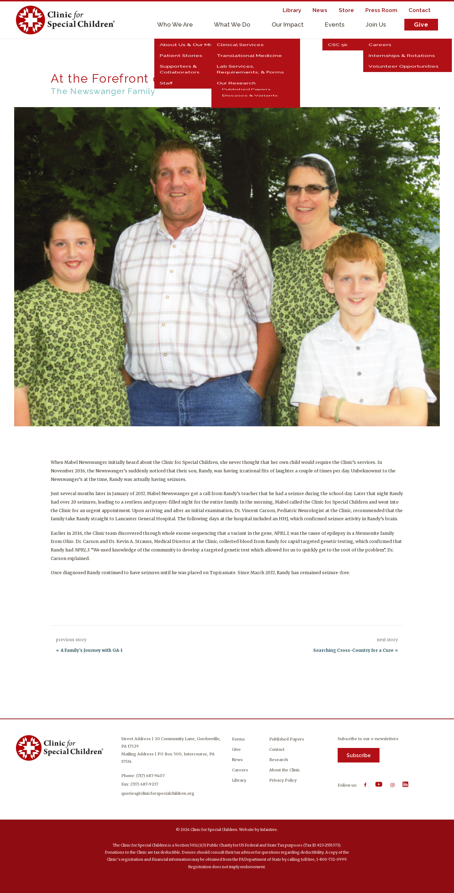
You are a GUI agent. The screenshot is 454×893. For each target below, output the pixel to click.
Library (239, 780)
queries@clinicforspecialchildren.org (157, 793)
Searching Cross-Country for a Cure (353, 650)
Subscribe (359, 755)
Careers (240, 769)
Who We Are (175, 24)
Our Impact (288, 24)
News (237, 759)
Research (278, 759)
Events (334, 24)
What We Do (232, 24)
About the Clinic (284, 769)
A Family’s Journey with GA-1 (91, 650)
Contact (276, 749)
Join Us (376, 24)
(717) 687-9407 (150, 775)
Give (421, 24)
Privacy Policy (283, 780)
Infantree (268, 829)
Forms (238, 739)
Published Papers (286, 739)
